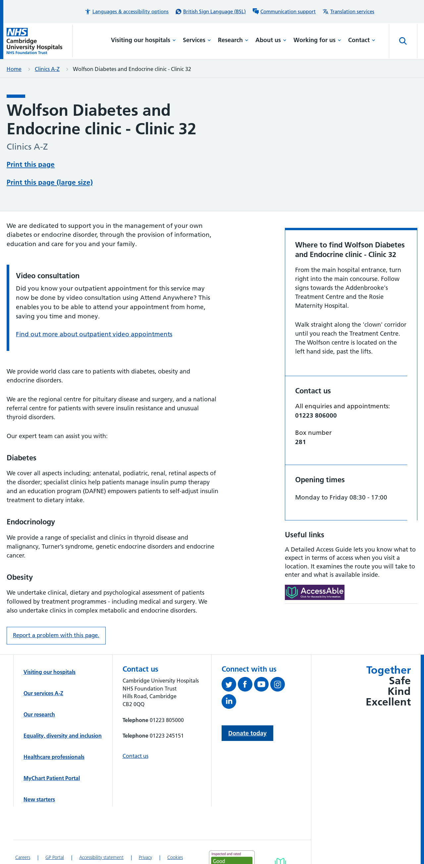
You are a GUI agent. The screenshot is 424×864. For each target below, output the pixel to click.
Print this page (31, 164)
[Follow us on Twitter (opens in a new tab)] (230, 685)
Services (197, 40)
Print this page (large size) (50, 182)
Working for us (317, 40)
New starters (39, 799)
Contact (361, 40)
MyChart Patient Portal (52, 778)
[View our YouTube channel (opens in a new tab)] (262, 685)
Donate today (247, 733)
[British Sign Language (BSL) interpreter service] (210, 11)
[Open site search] (403, 41)
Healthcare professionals (54, 757)
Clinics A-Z (47, 69)
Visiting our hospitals (143, 40)
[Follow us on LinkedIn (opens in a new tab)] (230, 702)
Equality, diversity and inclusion (63, 735)
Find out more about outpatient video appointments (94, 334)
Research (233, 40)
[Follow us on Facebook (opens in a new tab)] (246, 685)
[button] (126, 11)
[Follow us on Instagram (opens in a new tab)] (278, 685)
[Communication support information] (284, 11)
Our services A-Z (43, 693)
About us (271, 40)
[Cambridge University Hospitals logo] (40, 41)
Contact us (135, 756)
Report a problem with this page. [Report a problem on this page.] (56, 635)
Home (14, 69)
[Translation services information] (348, 11)
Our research (39, 714)
